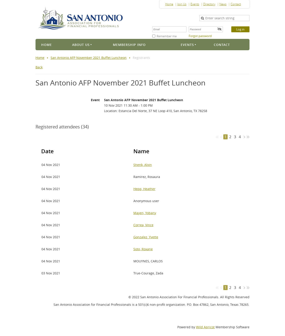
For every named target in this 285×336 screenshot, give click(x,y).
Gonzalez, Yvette (145, 237)
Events (195, 4)
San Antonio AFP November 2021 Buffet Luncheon (89, 57)
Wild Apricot (205, 327)
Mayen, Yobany (144, 213)
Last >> (248, 137)
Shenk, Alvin (142, 165)
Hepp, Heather (144, 189)
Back (39, 67)
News (222, 4)
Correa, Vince (143, 225)
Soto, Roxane (143, 249)
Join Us (181, 4)
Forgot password (200, 36)
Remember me (167, 36)
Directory (209, 4)
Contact (236, 4)
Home (169, 4)
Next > (244, 137)
